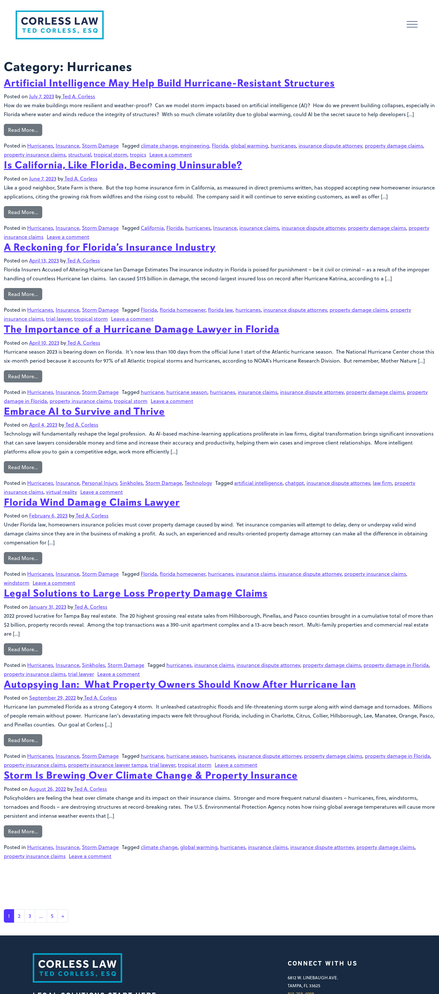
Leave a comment (170, 154)
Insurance (67, 145)
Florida (220, 145)
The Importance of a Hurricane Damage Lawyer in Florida (141, 329)
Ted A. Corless (78, 96)
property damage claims (394, 145)
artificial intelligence (258, 482)
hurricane (152, 392)
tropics (138, 154)
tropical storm (110, 154)
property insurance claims (35, 154)
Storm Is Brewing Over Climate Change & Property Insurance (151, 775)
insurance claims (259, 227)
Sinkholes (131, 482)
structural (79, 154)
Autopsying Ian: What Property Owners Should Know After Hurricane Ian (180, 684)
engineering (194, 145)
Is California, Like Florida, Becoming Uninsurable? (123, 165)
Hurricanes (40, 145)
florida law (220, 309)
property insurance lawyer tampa (107, 764)
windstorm (16, 582)
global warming (249, 145)
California (152, 227)
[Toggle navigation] (412, 25)
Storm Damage (100, 145)
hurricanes (283, 145)
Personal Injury (99, 482)
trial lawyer (59, 318)
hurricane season (186, 392)
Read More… (23, 129)
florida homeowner (182, 309)
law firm (382, 482)
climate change (159, 145)
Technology (198, 482)
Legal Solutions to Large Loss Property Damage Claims (135, 593)
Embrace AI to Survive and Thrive (84, 411)
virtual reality (61, 491)
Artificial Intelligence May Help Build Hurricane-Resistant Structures (169, 83)
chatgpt (294, 482)
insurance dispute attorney (330, 145)
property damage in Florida (396, 665)
